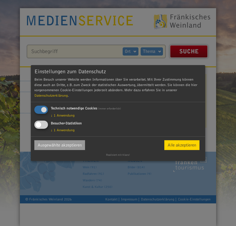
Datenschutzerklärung (51, 95)
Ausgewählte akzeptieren (60, 145)
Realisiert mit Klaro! (118, 155)
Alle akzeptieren (182, 145)
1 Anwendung (63, 115)
